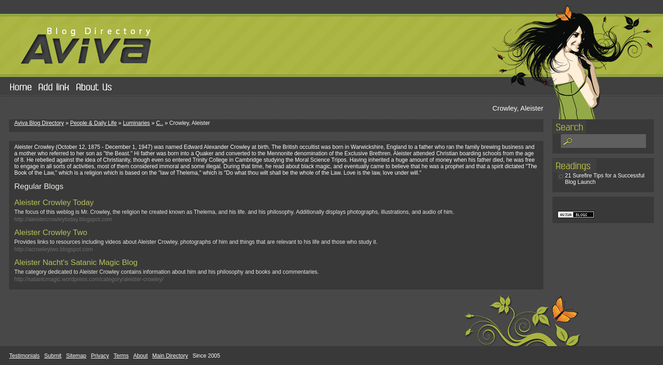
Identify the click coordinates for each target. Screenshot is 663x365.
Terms (121, 356)
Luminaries (136, 123)
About (140, 356)
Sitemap (76, 356)
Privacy (100, 356)
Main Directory (170, 356)
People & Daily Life (93, 123)
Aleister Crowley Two (50, 232)
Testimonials (24, 356)
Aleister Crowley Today (54, 202)
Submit (52, 356)
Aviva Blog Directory (39, 123)
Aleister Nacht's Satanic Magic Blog (76, 262)
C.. (159, 123)
